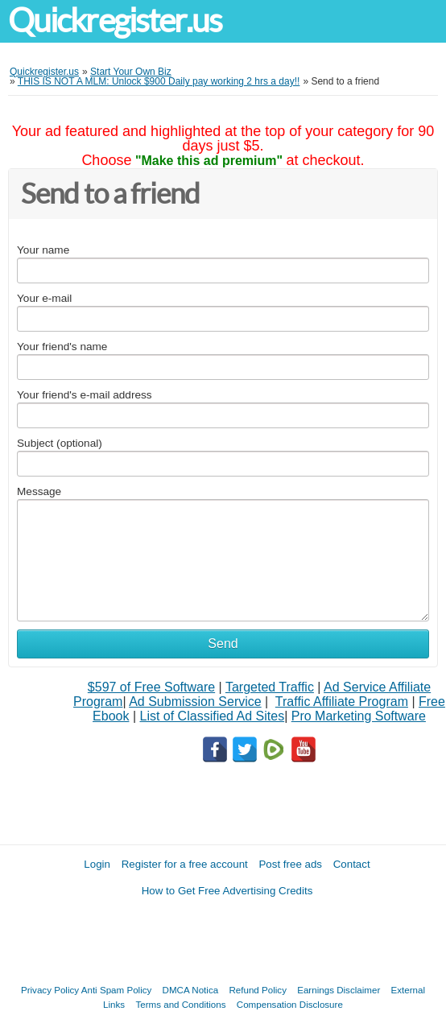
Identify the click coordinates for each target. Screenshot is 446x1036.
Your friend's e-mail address (84, 395)
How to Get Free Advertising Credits (227, 891)
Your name (43, 250)
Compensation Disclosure (290, 1004)
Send (222, 643)
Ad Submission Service (195, 701)
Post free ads (290, 864)
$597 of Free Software (151, 687)
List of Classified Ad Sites (211, 716)
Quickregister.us (115, 20)
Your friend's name (62, 347)
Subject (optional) (59, 443)
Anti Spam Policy (116, 989)
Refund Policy (258, 989)
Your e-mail (44, 298)
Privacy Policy (50, 989)
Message (39, 491)
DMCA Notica (191, 989)
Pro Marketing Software (358, 716)
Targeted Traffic (269, 687)
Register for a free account (185, 864)
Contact (351, 864)
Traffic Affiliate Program (341, 701)
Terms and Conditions (180, 1004)
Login (97, 864)
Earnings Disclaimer (338, 989)
